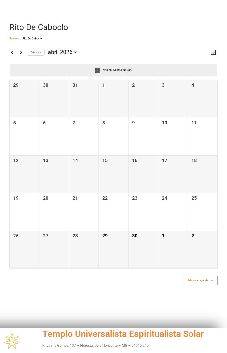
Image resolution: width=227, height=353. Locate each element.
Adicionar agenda (197, 280)
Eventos (14, 38)
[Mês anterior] (12, 52)
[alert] (113, 70)
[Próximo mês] (21, 52)
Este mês (35, 52)
